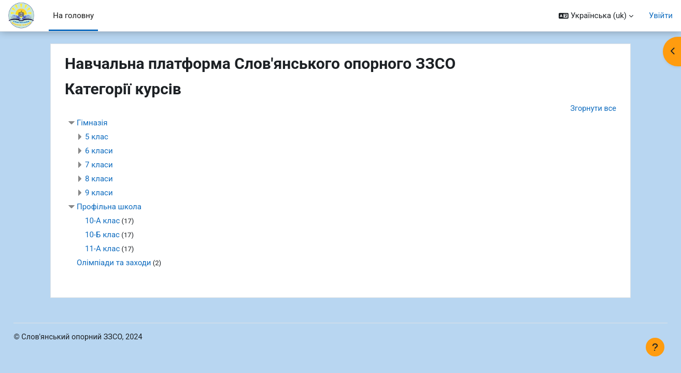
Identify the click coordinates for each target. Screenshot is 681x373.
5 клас (96, 137)
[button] (596, 15)
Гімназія (92, 123)
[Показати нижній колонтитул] (655, 347)
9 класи (99, 193)
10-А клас (102, 221)
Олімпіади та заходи (114, 263)
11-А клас (102, 249)
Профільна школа (109, 207)
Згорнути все (592, 108)
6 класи (99, 151)
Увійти (661, 15)
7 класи (99, 165)
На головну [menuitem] (73, 15)
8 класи (99, 179)
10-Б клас (102, 235)
